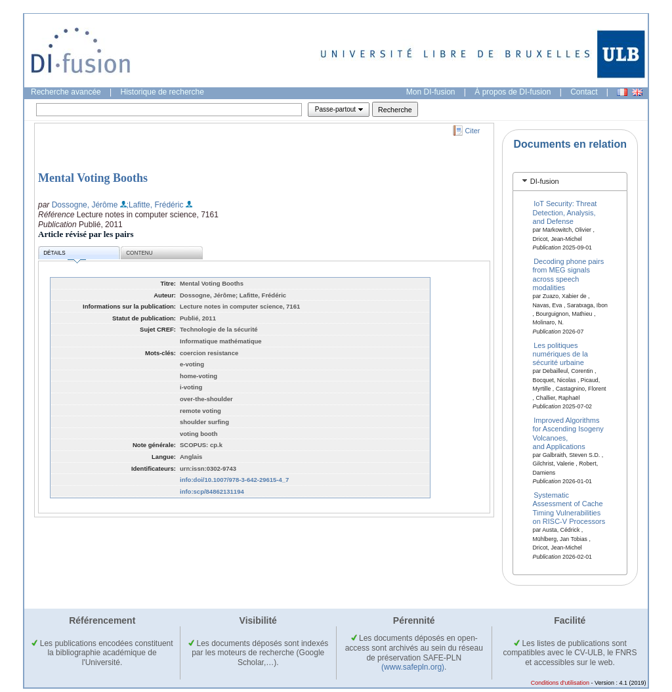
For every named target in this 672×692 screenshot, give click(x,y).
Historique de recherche (162, 92)
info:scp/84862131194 (212, 491)
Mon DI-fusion (430, 92)
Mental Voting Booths (93, 177)
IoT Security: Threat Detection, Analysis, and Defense (565, 212)
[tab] (570, 181)
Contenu (139, 253)
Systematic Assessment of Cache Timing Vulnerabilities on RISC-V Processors (569, 508)
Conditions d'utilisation (560, 683)
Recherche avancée (66, 92)
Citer (472, 131)
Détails (64, 255)
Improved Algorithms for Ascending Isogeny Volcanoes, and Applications (568, 433)
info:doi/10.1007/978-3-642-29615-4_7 (234, 479)
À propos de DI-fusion (512, 92)
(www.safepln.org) (412, 667)
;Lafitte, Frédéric (155, 204)
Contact (583, 92)
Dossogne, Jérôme (85, 204)
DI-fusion (544, 181)
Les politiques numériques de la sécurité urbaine (560, 353)
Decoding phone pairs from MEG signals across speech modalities (568, 274)
